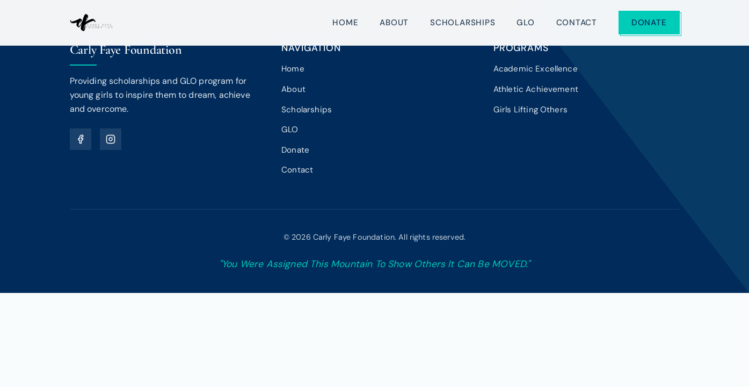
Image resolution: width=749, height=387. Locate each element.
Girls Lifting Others (530, 109)
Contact (576, 22)
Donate (649, 22)
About (394, 22)
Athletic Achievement (535, 89)
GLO (525, 22)
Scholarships (462, 22)
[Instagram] (110, 139)
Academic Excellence (535, 68)
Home (345, 22)
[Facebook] (80, 139)
